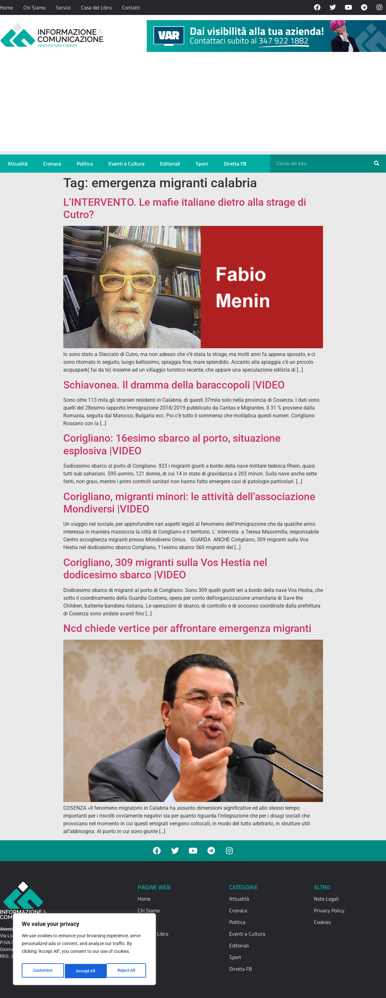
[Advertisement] (193, 105)
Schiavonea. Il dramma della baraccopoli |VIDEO (174, 385)
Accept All (127, 971)
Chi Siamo (34, 7)
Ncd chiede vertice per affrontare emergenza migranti (187, 628)
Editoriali (170, 163)
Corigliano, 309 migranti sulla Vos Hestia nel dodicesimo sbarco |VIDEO (165, 568)
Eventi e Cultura (126, 163)
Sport (202, 163)
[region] (84, 951)
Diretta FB (235, 163)
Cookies (322, 922)
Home (6, 7)
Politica (85, 163)
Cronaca (52, 163)
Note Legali (326, 899)
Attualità (18, 163)
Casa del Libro (96, 7)
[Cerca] (376, 163)
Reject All (85, 971)
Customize (42, 971)
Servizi (63, 7)
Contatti (131, 7)
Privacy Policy (329, 910)
